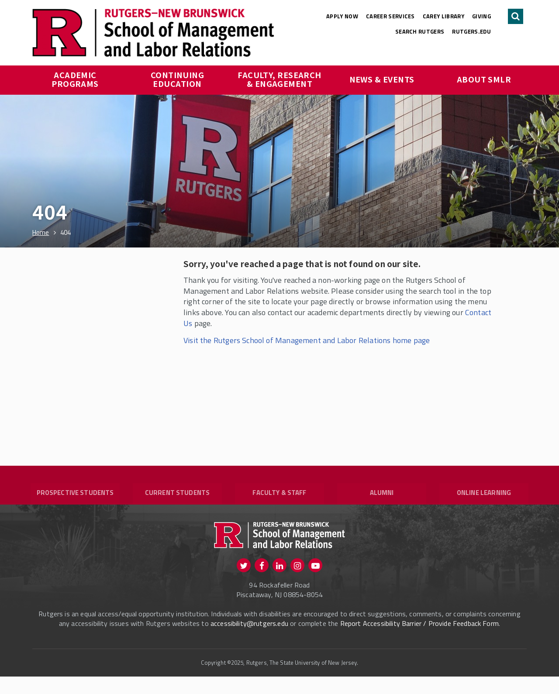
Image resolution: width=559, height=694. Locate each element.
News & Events (381, 79)
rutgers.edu (471, 31)
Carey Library (443, 16)
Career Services (390, 16)
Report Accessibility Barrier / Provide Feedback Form (419, 641)
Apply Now (342, 16)
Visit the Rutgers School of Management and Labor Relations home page (306, 340)
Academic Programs (75, 79)
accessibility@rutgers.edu (249, 641)
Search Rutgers (420, 31)
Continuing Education (178, 79)
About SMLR (484, 79)
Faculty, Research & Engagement (280, 79)
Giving (481, 16)
